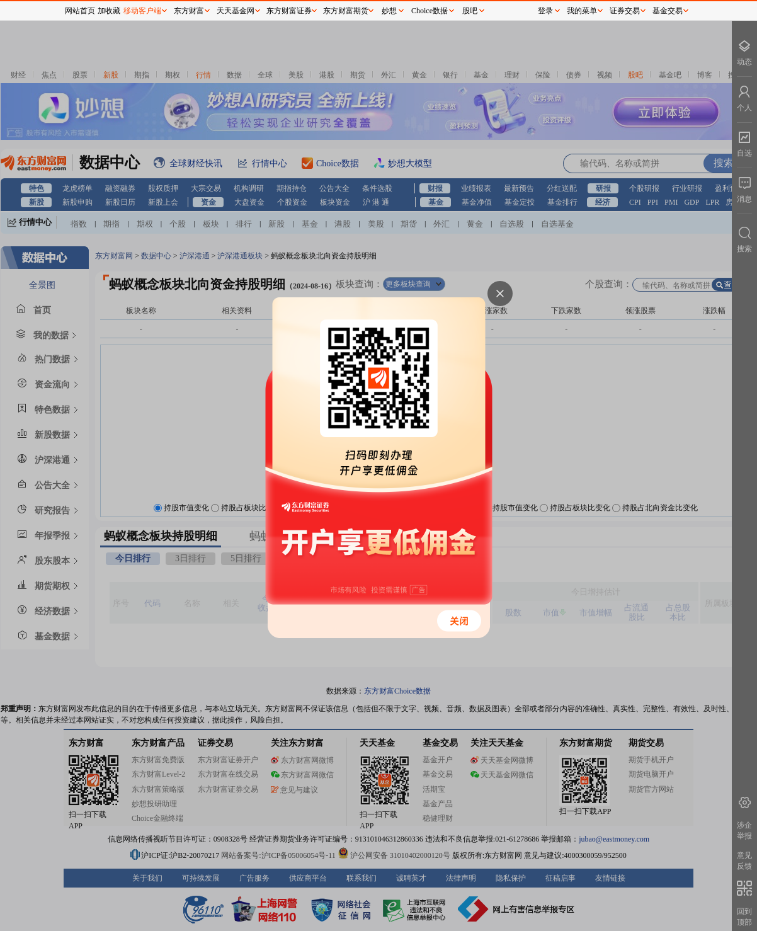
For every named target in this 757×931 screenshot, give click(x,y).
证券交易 (625, 10)
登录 (545, 10)
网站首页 (80, 10)
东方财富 (189, 10)
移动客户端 (142, 10)
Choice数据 (429, 10)
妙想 (389, 10)
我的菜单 (582, 10)
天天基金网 (235, 10)
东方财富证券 (289, 10)
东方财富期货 (345, 10)
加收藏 (109, 10)
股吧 (469, 10)
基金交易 (667, 10)
